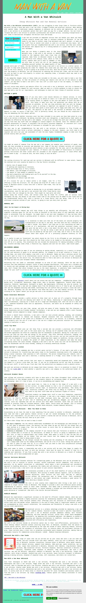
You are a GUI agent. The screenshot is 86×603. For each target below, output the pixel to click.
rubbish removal (36, 511)
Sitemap (5, 590)
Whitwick (21, 280)
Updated (21, 590)
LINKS (62, 12)
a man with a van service (42, 53)
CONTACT (72, 12)
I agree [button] (48, 598)
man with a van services (17, 572)
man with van (64, 98)
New (9, 590)
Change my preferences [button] (64, 598)
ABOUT (66, 12)
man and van (28, 37)
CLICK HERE (17, 369)
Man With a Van (14, 590)
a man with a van (38, 315)
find (9, 562)
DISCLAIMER (78, 12)
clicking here (40, 572)
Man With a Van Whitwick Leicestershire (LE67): (21, 25)
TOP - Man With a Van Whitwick (14, 577)
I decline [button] (54, 598)
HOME (58, 12)
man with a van (28, 27)
